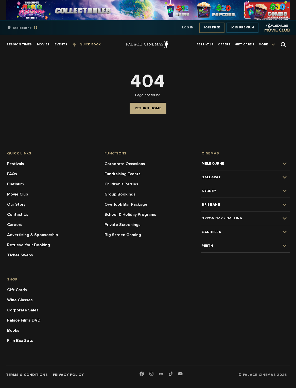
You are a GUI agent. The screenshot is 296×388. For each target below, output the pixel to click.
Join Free (212, 27)
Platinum (15, 184)
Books (13, 330)
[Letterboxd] (161, 374)
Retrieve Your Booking (28, 245)
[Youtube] (180, 374)
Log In (188, 27)
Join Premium (242, 27)
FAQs (12, 174)
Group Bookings (120, 194)
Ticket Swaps (20, 255)
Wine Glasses (20, 300)
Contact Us (17, 214)
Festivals (15, 163)
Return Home (148, 108)
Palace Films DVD (24, 320)
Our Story (16, 204)
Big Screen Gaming (123, 234)
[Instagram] (151, 374)
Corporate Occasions (125, 163)
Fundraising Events (123, 174)
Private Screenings (123, 224)
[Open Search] (283, 44)
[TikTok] (170, 374)
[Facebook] (142, 374)
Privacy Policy (68, 375)
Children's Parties (121, 184)
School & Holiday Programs (130, 214)
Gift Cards (17, 289)
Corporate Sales (23, 310)
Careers (14, 224)
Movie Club (17, 194)
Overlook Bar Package (126, 204)
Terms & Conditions (27, 375)
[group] (27, 28)
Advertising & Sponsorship (32, 234)
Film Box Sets (20, 340)
